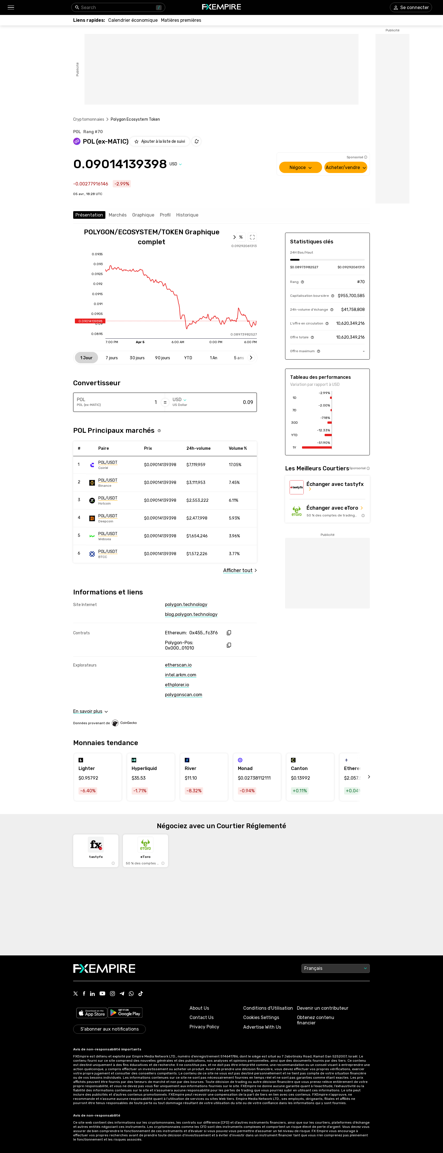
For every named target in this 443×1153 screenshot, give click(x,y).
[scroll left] (362, 777)
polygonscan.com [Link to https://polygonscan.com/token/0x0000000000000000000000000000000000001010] (183, 694)
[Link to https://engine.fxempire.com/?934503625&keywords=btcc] (114, 554)
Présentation (89, 215)
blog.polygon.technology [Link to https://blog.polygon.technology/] (191, 614)
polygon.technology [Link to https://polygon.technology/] (186, 604)
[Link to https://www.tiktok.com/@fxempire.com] (140, 994)
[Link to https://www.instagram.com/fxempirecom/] (112, 994)
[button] (11, 7)
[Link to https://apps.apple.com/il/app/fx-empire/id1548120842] (91, 1013)
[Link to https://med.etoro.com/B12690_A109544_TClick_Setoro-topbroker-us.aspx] (327, 511)
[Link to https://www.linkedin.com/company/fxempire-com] (92, 994)
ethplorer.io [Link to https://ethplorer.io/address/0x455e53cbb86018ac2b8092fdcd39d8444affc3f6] (177, 684)
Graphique (143, 215)
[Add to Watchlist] (160, 141)
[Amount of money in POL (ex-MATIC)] (134, 402)
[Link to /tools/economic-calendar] (133, 20)
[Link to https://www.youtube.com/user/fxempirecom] (102, 994)
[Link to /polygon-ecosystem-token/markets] (240, 570)
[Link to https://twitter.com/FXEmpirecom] (75, 994)
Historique (187, 215)
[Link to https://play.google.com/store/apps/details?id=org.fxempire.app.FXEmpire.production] (125, 1013)
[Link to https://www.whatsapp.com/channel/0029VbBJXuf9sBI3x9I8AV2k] (131, 994)
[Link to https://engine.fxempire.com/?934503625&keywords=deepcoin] (114, 518)
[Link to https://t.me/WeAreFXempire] (122, 994)
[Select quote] (176, 164)
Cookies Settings (261, 1017)
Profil (165, 215)
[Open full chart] (154, 237)
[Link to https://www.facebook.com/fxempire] (84, 994)
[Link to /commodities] (181, 20)
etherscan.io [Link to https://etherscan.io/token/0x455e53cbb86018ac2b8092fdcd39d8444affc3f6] (178, 665)
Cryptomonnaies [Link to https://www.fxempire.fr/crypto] (88, 119)
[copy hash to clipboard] (229, 633)
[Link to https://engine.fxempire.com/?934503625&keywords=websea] (114, 536)
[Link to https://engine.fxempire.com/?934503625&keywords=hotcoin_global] (114, 500)
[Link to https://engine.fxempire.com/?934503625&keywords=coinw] (114, 465)
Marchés (118, 215)
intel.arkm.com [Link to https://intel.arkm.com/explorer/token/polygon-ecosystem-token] (180, 675)
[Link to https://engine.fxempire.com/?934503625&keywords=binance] (114, 483)
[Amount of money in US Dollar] (230, 402)
